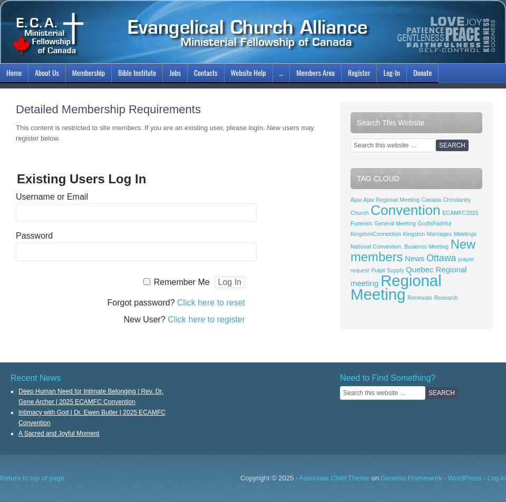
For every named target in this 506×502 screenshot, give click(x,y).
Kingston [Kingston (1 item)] (414, 234)
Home (14, 72)
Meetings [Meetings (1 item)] (465, 234)
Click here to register (206, 319)
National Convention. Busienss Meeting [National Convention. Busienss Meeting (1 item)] (400, 246)
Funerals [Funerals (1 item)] (361, 223)
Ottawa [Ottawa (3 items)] (441, 258)
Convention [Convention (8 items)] (406, 210)
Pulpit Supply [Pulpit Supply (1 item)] (387, 270)
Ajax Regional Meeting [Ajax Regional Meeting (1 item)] (391, 199)
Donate (422, 72)
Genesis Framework (411, 478)
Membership (87, 74)
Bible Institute (136, 74)
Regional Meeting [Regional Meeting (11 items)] (396, 287)
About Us (45, 74)
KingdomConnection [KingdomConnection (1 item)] (376, 234)
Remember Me (182, 282)
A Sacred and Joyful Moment (58, 433)
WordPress (465, 478)
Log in (497, 478)
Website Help (248, 72)
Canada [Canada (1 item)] (431, 199)
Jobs (173, 74)
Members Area (315, 72)
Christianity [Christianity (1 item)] (457, 199)
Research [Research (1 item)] (446, 297)
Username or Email (52, 196)
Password (34, 235)
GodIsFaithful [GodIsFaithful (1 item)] (434, 223)
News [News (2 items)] (414, 258)
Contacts (206, 72)
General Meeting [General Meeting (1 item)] (395, 223)
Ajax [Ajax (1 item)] (356, 199)
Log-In (390, 74)
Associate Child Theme (334, 478)
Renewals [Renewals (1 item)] (419, 297)
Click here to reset (211, 302)
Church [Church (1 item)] (359, 213)
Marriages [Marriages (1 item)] (439, 234)
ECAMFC (253, 31)
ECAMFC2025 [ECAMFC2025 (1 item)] (460, 213)
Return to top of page (32, 478)
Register (359, 72)
